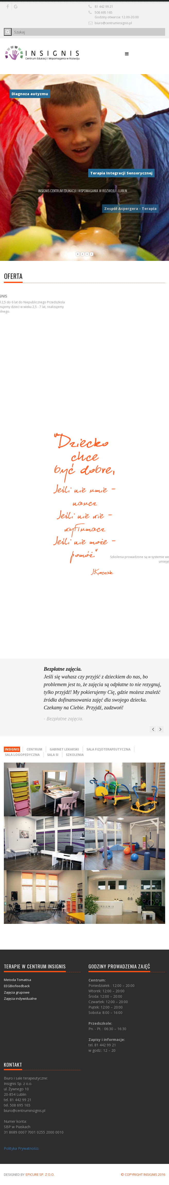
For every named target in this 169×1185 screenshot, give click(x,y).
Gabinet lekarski (64, 749)
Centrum (34, 749)
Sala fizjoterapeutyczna (108, 749)
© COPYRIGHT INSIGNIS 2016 (143, 1174)
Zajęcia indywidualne (20, 998)
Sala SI (52, 755)
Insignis (12, 749)
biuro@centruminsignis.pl (113, 23)
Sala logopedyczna (22, 755)
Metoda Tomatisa (17, 979)
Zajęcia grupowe (17, 992)
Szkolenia (75, 755)
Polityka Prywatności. (21, 1148)
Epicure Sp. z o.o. (40, 1174)
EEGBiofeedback (17, 986)
